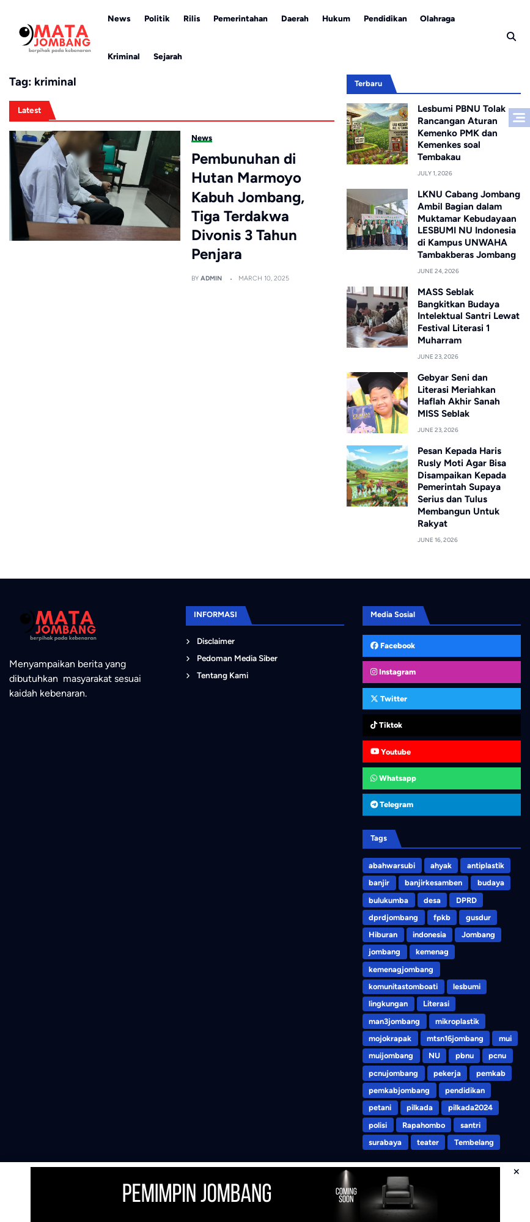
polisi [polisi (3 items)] (378, 1122)
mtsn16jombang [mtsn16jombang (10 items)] (455, 1036)
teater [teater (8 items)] (428, 1139)
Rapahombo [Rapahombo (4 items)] (423, 1122)
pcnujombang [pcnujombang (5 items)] (393, 1070)
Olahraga (437, 18)
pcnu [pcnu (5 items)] (497, 1053)
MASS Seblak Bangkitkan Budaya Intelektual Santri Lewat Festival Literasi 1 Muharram (469, 315)
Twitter (388, 698)
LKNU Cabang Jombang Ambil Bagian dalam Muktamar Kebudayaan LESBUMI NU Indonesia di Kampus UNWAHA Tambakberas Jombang (469, 224)
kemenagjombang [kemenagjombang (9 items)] (401, 967)
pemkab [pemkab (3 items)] (490, 1070)
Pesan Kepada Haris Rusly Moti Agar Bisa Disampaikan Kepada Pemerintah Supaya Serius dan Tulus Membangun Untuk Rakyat (462, 487)
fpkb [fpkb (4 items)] (442, 916)
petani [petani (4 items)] (380, 1105)
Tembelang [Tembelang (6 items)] (473, 1139)
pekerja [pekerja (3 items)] (447, 1070)
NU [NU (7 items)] (434, 1053)
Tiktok (386, 724)
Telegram (391, 803)
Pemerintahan (240, 18)
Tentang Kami (222, 674)
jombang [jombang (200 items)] (384, 950)
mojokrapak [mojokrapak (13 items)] (390, 1036)
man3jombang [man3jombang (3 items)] (394, 1019)
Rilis (192, 18)
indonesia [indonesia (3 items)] (429, 933)
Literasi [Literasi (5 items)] (436, 1001)
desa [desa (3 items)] (432, 899)
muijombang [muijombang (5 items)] (391, 1053)
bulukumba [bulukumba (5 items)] (388, 899)
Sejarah (167, 56)
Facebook (392, 644)
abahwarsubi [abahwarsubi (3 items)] (392, 864)
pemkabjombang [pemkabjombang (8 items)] (399, 1087)
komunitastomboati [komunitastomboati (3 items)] (403, 984)
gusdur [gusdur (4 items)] (477, 916)
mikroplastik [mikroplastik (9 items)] (457, 1019)
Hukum (336, 18)
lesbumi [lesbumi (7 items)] (466, 984)
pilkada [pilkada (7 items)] (420, 1105)
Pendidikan (385, 18)
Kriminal (124, 56)
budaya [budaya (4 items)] (490, 882)
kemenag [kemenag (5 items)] (432, 950)
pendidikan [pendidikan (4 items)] (465, 1087)
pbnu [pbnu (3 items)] (464, 1053)
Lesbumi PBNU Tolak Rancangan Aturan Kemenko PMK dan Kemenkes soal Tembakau (462, 133)
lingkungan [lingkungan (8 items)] (388, 1001)
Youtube (390, 750)
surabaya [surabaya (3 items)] (385, 1139)
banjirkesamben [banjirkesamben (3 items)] (433, 882)
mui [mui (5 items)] (504, 1036)
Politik (157, 18)
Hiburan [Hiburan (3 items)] (383, 933)
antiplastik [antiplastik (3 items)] (485, 864)
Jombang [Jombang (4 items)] (478, 933)
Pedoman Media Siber (237, 657)
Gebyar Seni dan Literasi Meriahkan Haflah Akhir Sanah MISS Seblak (459, 395)
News (119, 18)
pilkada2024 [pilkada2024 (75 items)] (469, 1105)
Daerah (295, 18)
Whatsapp (393, 777)
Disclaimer (216, 640)
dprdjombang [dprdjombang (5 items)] (393, 916)
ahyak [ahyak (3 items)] (441, 864)
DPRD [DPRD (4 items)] (465, 899)
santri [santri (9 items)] (470, 1122)
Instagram (393, 671)
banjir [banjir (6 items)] (379, 882)
